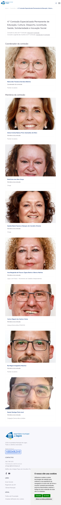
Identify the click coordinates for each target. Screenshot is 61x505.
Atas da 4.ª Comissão (33, 33)
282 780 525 (9, 462)
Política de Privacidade (11, 496)
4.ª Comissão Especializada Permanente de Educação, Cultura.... (35, 8)
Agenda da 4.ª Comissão (43, 35)
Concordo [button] (38, 495)
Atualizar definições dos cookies (14, 499)
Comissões (13, 8)
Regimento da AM (10, 485)
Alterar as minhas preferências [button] (44, 499)
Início (6, 8)
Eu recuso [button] (46, 495)
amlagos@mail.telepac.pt (12, 466)
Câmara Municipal (10, 488)
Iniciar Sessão (9, 482)
